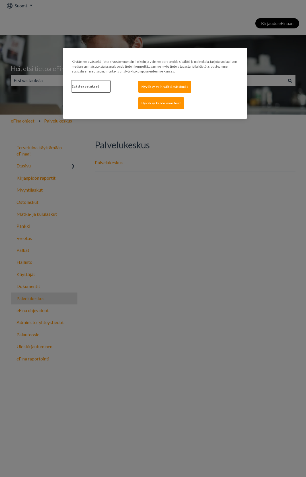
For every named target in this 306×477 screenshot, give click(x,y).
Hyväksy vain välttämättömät (164, 86)
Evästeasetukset (85, 86)
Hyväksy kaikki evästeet (161, 103)
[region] (155, 83)
